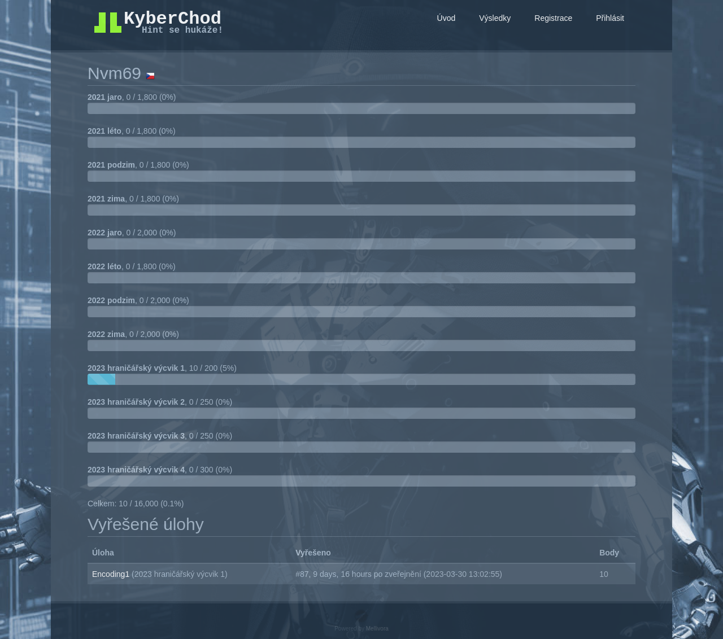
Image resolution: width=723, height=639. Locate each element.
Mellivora (377, 628)
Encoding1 (112, 574)
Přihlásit (610, 18)
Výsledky (495, 18)
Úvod (446, 18)
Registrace (553, 18)
